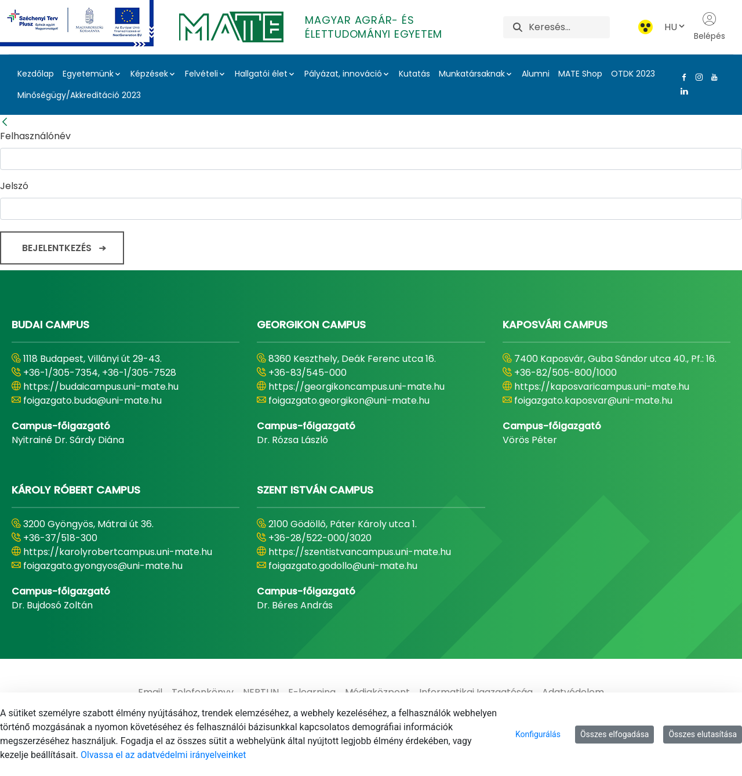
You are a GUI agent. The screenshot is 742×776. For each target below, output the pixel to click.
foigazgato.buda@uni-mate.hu (92, 400)
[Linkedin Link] (681, 91)
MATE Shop (580, 73)
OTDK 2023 (633, 73)
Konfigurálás (538, 734)
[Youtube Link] (711, 77)
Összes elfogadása (614, 734)
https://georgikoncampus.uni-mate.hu (356, 386)
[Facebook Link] (681, 77)
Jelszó (14, 186)
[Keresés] (569, 27)
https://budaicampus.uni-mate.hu (101, 386)
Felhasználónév (35, 136)
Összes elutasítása (702, 734)
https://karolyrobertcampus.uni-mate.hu (117, 552)
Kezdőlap (35, 73)
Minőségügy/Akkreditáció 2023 (79, 95)
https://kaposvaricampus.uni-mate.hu (601, 386)
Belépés (709, 27)
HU (675, 27)
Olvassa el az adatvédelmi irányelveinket (163, 754)
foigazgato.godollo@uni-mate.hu (342, 565)
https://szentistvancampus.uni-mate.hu (359, 552)
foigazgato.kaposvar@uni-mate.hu (593, 400)
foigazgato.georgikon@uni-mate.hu (349, 400)
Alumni (536, 73)
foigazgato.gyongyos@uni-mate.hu (103, 565)
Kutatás (414, 73)
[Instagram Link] (696, 77)
